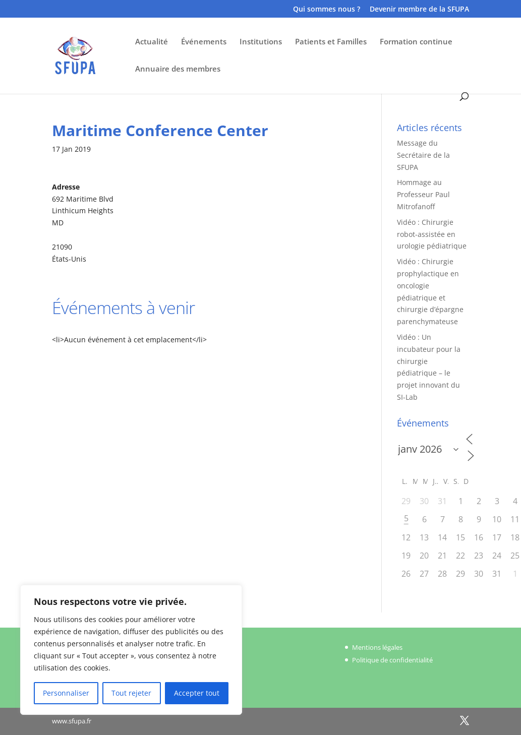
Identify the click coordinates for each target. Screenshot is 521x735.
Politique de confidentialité (392, 659)
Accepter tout (196, 693)
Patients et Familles (331, 42)
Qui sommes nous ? (326, 10)
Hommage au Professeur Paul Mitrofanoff (423, 194)
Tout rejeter (131, 693)
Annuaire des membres (177, 69)
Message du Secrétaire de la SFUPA (423, 155)
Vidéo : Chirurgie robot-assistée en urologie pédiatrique (432, 234)
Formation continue (416, 42)
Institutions (261, 42)
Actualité (151, 42)
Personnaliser (66, 693)
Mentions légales (377, 647)
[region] (131, 650)
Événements (203, 42)
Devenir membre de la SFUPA (419, 10)
